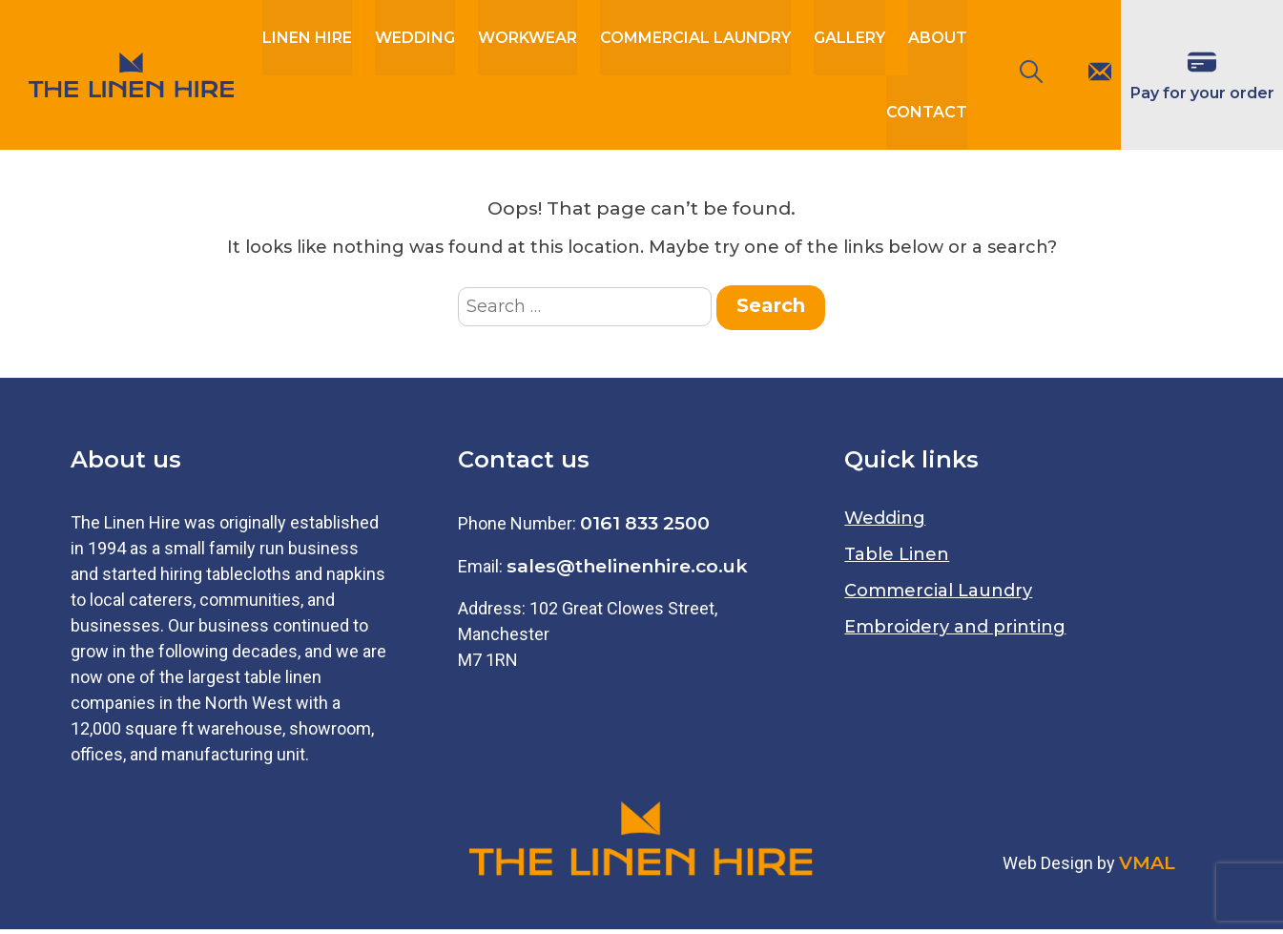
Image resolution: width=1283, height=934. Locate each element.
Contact (926, 116)
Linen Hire (307, 39)
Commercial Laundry (695, 39)
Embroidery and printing (955, 631)
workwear (527, 39)
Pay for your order (1202, 95)
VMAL (1147, 866)
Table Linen (896, 559)
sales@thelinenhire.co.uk (627, 570)
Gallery (849, 39)
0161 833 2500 (645, 527)
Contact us (524, 464)
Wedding (415, 39)
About (937, 39)
